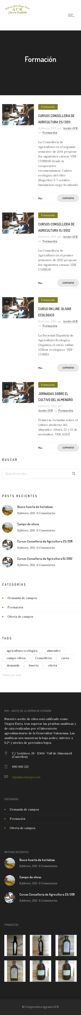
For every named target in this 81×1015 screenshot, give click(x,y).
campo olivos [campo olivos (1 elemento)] (16, 658)
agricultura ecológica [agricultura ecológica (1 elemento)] (22, 651)
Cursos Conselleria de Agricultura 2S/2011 (44, 541)
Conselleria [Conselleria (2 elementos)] (43, 658)
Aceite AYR (70, 128)
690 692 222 (20, 767)
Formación (15, 607)
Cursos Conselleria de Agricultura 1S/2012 (44, 559)
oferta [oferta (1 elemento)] (52, 665)
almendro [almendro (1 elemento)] (53, 651)
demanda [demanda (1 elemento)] (13, 665)
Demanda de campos (22, 598)
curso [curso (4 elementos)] (65, 658)
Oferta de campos (20, 617)
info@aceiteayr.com (26, 777)
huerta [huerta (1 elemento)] (33, 665)
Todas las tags (11, 675)
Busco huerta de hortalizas (35, 507)
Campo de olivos (28, 524)
